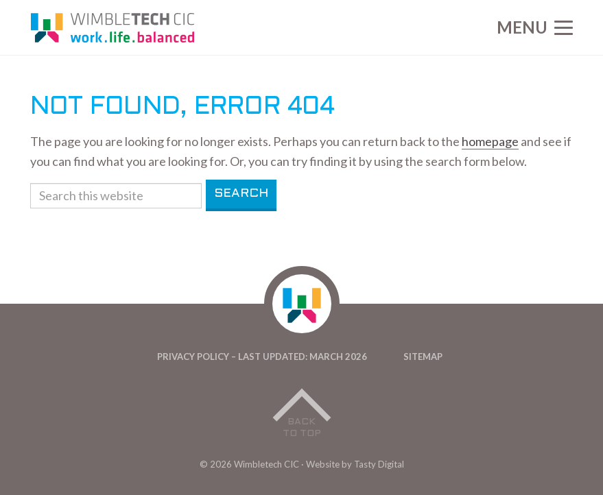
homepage (490, 141)
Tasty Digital (379, 464)
